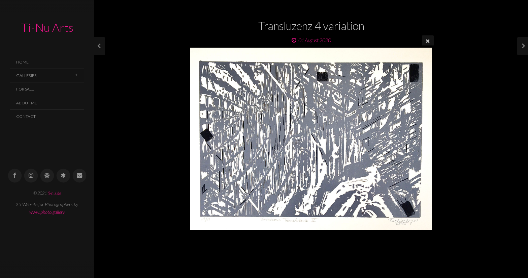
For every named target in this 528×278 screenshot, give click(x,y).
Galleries (26, 75)
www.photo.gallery (47, 212)
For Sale (25, 89)
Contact (26, 116)
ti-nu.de (54, 193)
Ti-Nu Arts (47, 27)
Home (22, 62)
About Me (26, 102)
